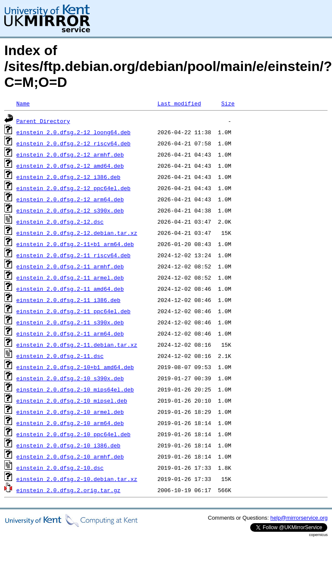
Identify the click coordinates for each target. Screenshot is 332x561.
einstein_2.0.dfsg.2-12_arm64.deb (70, 199)
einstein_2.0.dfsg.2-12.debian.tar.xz (76, 233)
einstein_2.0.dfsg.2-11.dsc (60, 356)
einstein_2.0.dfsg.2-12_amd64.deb (70, 166)
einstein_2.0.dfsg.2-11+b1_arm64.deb (75, 244)
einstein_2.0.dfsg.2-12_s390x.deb (70, 210)
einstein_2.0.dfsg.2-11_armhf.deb (70, 266)
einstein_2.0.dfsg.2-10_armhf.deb (70, 456)
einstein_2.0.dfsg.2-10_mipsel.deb (71, 400)
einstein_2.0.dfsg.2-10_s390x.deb (70, 378)
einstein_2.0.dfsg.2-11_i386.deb (68, 300)
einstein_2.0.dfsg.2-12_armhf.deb (70, 154)
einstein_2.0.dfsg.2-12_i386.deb (68, 177)
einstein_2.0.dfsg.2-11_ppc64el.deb (73, 311)
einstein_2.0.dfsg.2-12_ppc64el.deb (73, 188)
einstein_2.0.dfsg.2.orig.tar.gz (68, 490)
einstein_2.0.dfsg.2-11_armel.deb (70, 277)
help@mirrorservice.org (299, 518)
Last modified (179, 103)
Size (228, 103)
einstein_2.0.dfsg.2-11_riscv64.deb (73, 255)
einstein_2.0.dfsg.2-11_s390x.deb (70, 322)
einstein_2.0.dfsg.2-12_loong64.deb (73, 132)
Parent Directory (43, 121)
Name (23, 103)
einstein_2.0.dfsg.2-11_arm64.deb (70, 333)
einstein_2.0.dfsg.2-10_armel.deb (70, 412)
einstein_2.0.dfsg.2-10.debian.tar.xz (76, 479)
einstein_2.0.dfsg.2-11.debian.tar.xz (76, 344)
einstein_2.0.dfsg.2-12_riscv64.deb (73, 143)
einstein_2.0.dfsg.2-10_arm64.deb (70, 423)
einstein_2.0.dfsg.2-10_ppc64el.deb (73, 434)
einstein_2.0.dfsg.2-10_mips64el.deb (75, 389)
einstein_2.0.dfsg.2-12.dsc (60, 221)
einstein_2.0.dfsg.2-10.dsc (60, 468)
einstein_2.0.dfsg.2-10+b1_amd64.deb (75, 367)
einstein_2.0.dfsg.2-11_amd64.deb (70, 289)
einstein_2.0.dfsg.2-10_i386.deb (68, 445)
